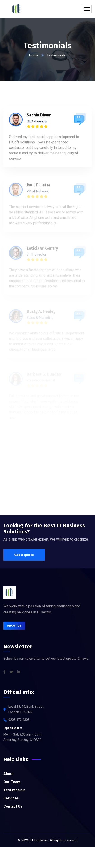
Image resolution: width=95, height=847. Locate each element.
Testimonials (14, 790)
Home (33, 55)
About (8, 774)
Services (11, 798)
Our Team (11, 782)
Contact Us (12, 806)
